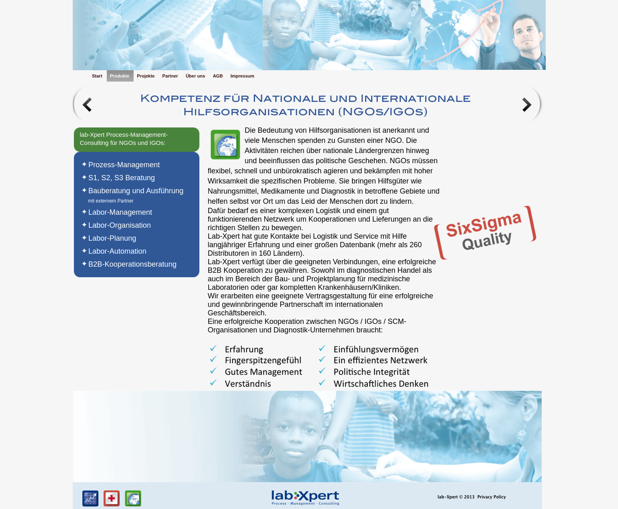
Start (98, 75)
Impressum (243, 75)
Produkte (120, 75)
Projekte (146, 75)
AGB (218, 75)
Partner (170, 75)
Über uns (196, 75)
